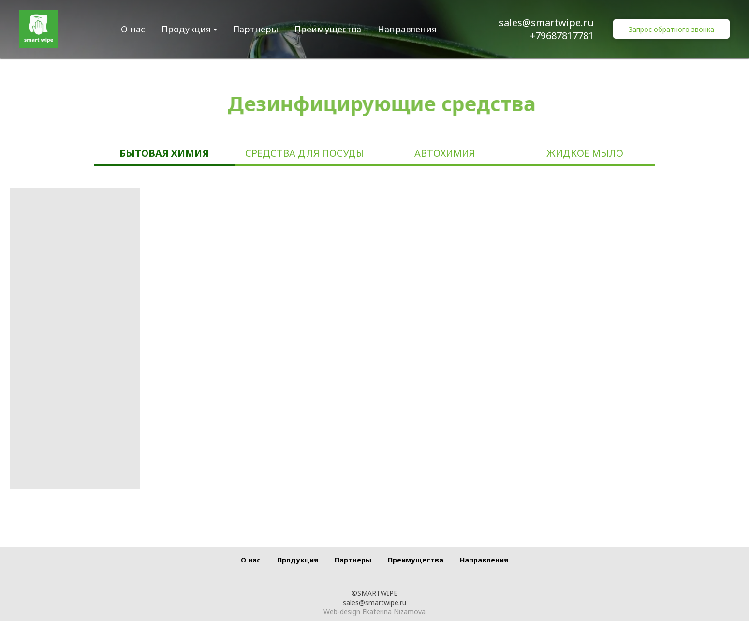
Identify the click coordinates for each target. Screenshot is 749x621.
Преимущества (327, 29)
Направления (407, 29)
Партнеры (255, 29)
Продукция (186, 29)
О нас (133, 29)
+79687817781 (562, 35)
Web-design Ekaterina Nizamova (374, 611)
